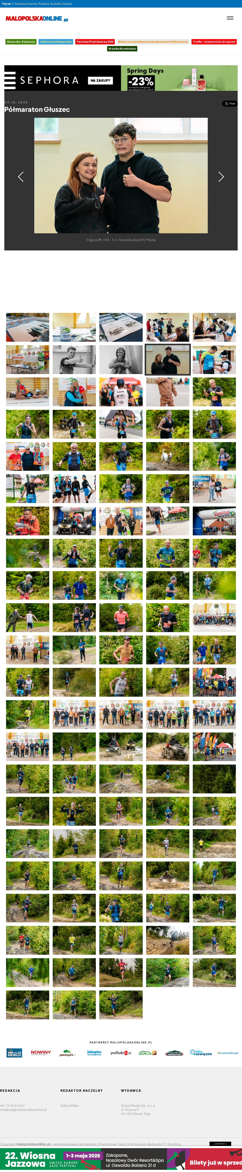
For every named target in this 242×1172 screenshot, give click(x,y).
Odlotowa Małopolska (56, 41)
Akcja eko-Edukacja (21, 41)
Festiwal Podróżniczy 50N (95, 41)
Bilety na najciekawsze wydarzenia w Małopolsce (153, 41)
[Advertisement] (121, 280)
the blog (174, 1144)
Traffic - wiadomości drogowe (214, 41)
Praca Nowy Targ (111, 1144)
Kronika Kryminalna (122, 48)
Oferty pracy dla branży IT (145, 1144)
